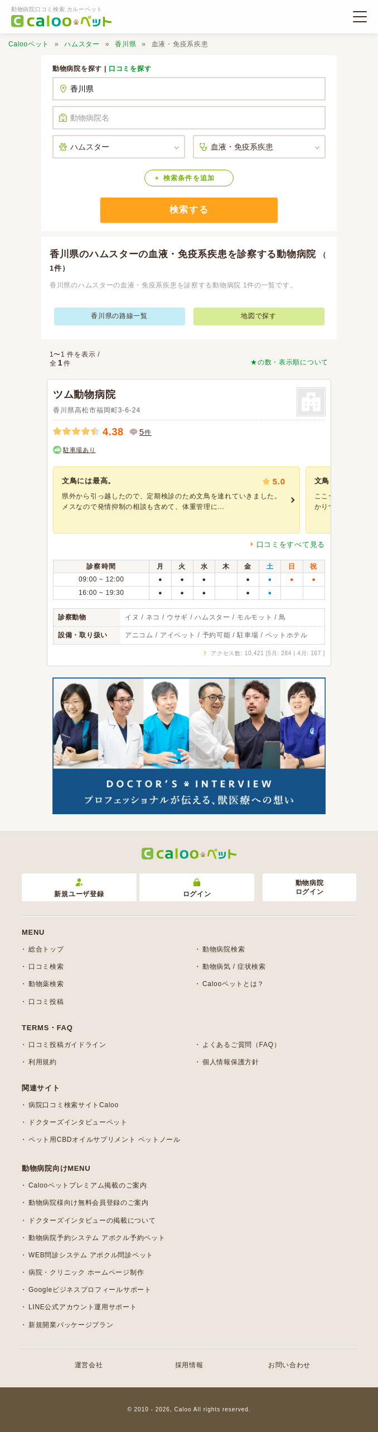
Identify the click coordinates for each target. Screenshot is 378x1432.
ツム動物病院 (84, 394)
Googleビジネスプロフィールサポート (90, 1290)
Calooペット (28, 44)
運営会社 (89, 1365)
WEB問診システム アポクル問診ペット (90, 1255)
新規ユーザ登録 (79, 888)
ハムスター (82, 44)
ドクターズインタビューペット (78, 1122)
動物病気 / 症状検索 (234, 966)
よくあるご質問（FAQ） (241, 1045)
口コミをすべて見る (290, 544)
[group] (176, 500)
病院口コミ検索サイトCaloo (73, 1105)
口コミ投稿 (46, 1002)
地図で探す (259, 316)
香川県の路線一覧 (119, 316)
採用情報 (189, 1365)
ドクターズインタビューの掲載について (92, 1220)
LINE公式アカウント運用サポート (82, 1307)
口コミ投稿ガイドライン (67, 1045)
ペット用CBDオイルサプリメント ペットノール (104, 1139)
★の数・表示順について (289, 362)
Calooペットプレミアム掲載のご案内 (87, 1185)
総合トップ (46, 949)
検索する (189, 209)
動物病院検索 (223, 949)
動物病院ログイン (309, 887)
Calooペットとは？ (233, 984)
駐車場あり (79, 449)
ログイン (197, 888)
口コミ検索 (46, 966)
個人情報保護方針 (230, 1062)
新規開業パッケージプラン (70, 1325)
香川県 (125, 44)
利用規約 (42, 1062)
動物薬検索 (46, 984)
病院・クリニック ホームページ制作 (86, 1272)
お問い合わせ (289, 1365)
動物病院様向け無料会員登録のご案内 (88, 1203)
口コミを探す (130, 69)
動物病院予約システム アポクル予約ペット (96, 1238)
